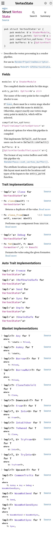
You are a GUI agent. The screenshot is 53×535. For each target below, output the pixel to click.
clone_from (15, 214)
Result (33, 247)
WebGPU (35, 66)
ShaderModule (40, 32)
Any (18, 335)
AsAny (20, 347)
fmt (10, 243)
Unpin (20, 307)
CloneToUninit (26, 385)
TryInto (26, 454)
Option (38, 35)
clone (11, 200)
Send (19, 289)
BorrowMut (23, 370)
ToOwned (21, 428)
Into (24, 411)
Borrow (20, 358)
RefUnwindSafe (28, 279)
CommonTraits (24, 475)
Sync (19, 298)
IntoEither (24, 422)
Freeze (20, 270)
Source (5, 20)
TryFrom (26, 439)
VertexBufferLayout (26, 150)
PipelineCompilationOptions (20, 125)
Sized (27, 342)
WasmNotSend (23, 493)
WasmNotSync (32, 515)
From (19, 405)
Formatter (10, 247)
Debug (21, 234)
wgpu (4, 8)
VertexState (24, 3)
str (38, 91)
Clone (21, 191)
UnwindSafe (25, 317)
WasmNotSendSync (10, 488)
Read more (44, 209)
